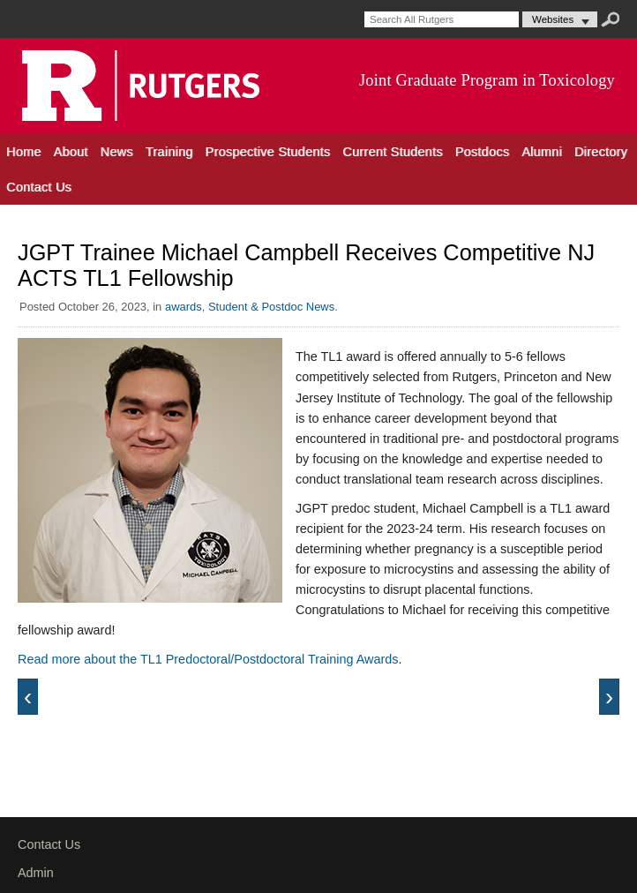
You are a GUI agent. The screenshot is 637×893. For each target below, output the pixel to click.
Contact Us (38, 187)
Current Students (392, 152)
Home (23, 152)
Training (169, 152)
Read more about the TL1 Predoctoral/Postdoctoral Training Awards (208, 659)
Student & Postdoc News (271, 306)
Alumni (541, 152)
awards (183, 306)
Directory (600, 152)
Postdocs (482, 152)
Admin (36, 873)
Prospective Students (268, 152)
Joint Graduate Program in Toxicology (487, 80)
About (71, 152)
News (117, 152)
